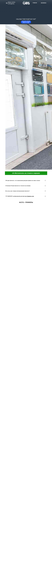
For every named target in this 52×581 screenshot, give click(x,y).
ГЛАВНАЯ (35, 2)
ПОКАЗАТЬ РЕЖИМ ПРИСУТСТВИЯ (26, 22)
